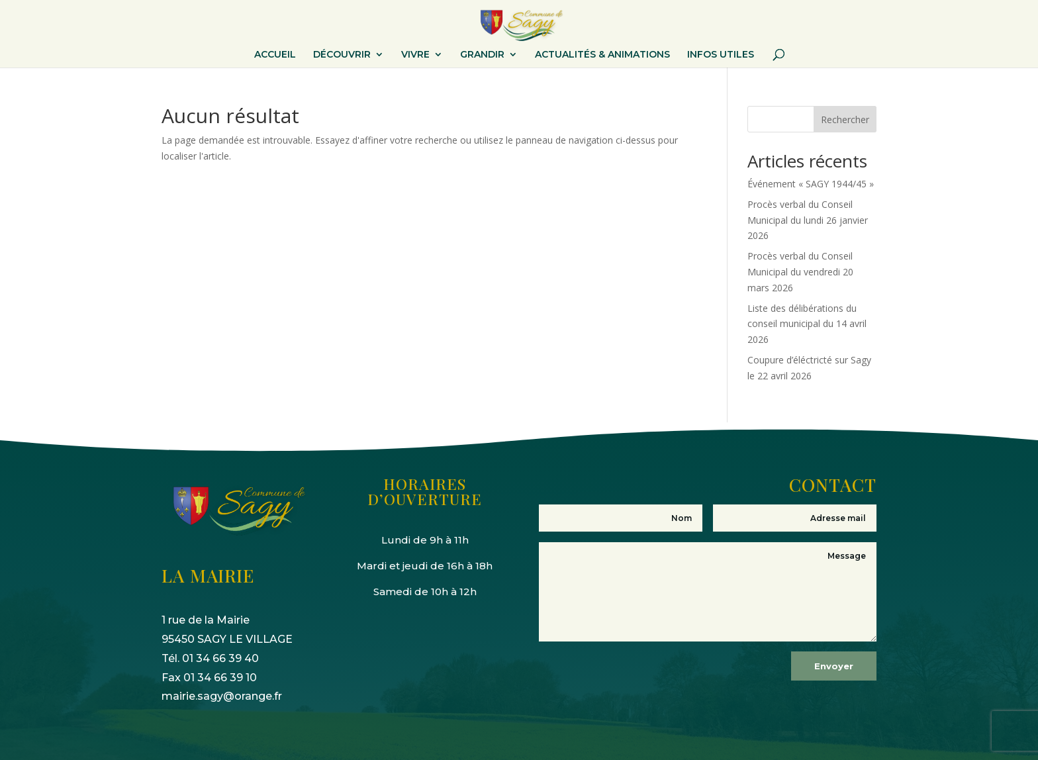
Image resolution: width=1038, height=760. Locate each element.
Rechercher (845, 119)
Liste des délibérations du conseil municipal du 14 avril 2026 (807, 324)
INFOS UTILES (720, 55)
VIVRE (415, 55)
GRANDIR (482, 55)
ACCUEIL (275, 55)
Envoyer (833, 666)
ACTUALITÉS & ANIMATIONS (602, 55)
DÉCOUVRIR (342, 55)
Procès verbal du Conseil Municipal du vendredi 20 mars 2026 (800, 272)
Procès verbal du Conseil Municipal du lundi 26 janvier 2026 (807, 220)
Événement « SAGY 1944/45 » (810, 183)
